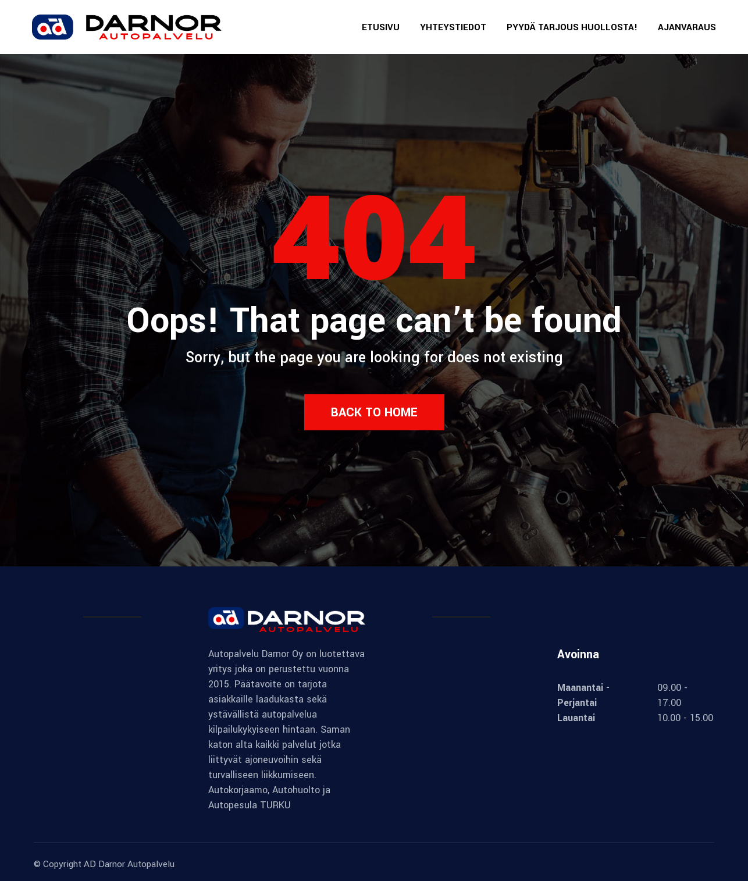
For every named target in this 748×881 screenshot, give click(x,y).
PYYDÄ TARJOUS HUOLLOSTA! (572, 27)
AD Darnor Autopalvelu (129, 864)
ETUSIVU (381, 27)
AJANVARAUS (687, 27)
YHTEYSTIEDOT (453, 27)
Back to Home (374, 412)
